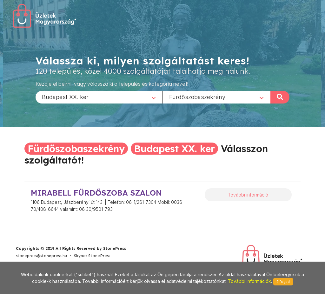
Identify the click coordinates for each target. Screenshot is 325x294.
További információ (248, 194)
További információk (249, 281)
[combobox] (99, 96)
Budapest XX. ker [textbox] (65, 96)
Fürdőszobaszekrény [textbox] (197, 96)
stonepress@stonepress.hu (41, 255)
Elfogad (283, 281)
